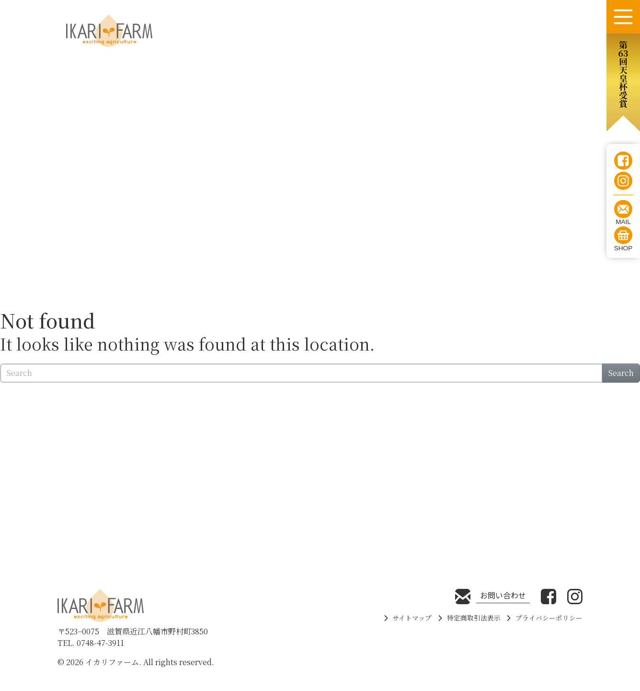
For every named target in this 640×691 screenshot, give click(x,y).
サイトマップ (412, 617)
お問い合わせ (503, 595)
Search (621, 372)
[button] (623, 82)
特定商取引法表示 (474, 617)
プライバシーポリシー (549, 617)
